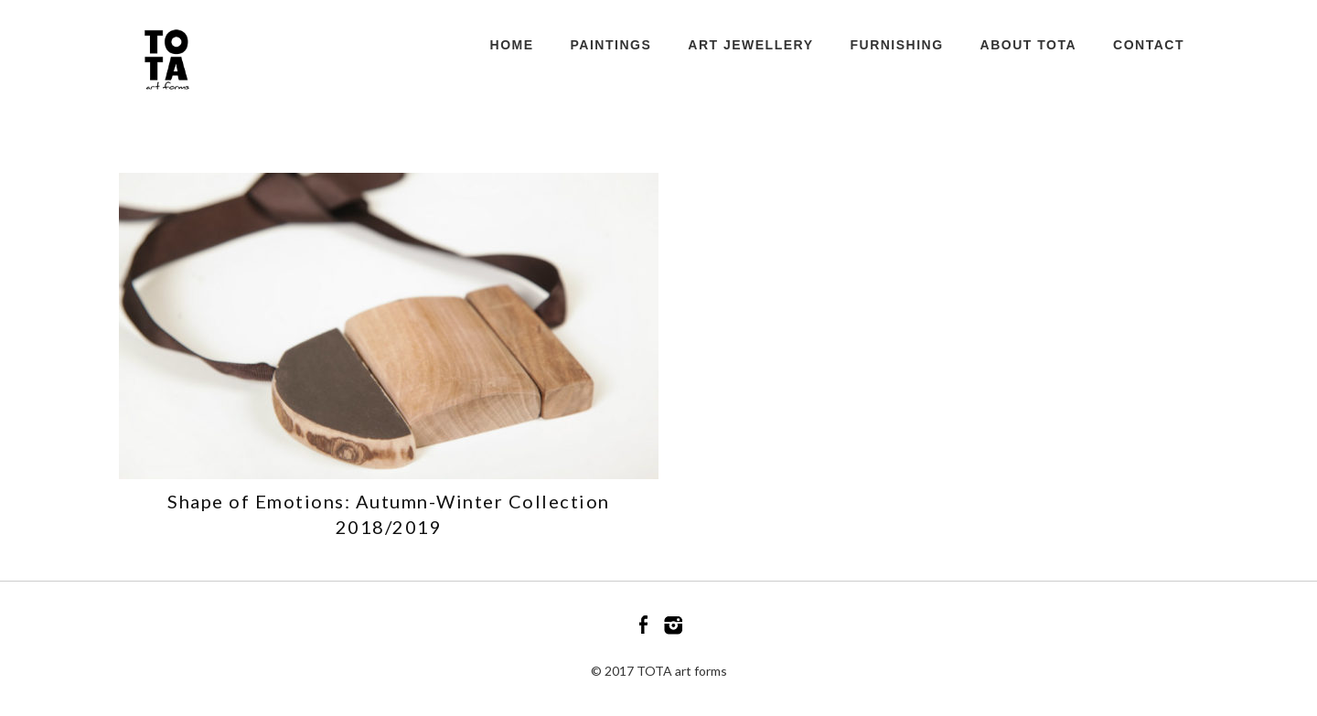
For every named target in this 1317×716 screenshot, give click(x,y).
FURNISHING (896, 44)
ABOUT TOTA (1028, 44)
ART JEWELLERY (750, 44)
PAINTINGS (611, 44)
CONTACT (1148, 44)
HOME (512, 44)
